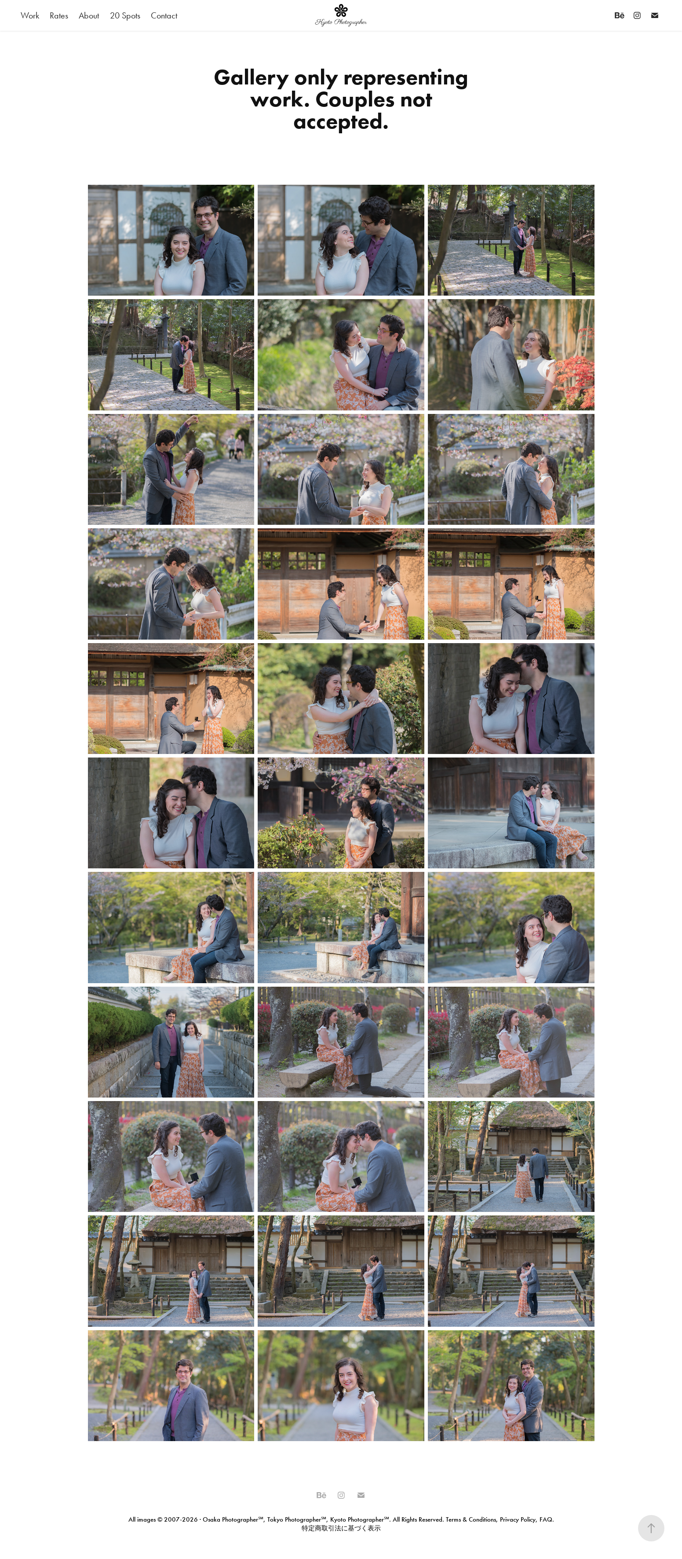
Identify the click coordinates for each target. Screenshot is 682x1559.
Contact (164, 15)
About (89, 15)
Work (30, 15)
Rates (59, 15)
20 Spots (125, 15)
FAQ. (546, 1519)
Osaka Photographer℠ (233, 1519)
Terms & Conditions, (472, 1519)
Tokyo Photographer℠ (296, 1519)
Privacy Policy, (519, 1519)
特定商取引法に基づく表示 (341, 1528)
